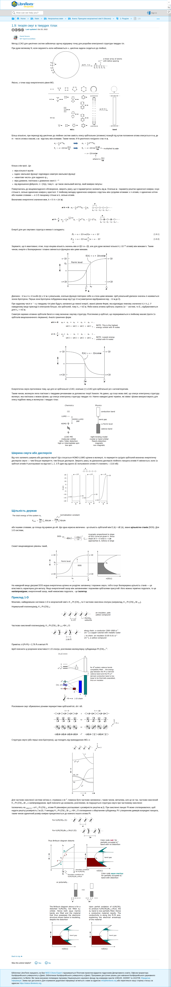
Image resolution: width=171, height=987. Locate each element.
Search (14, 13)
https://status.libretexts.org (30, 983)
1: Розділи (122, 19)
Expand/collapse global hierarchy (14, 18)
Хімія (35, 19)
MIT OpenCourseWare (27, 39)
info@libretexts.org (109, 981)
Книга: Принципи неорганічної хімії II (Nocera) (89, 19)
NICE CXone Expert (53, 973)
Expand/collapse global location (158, 18)
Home (21, 19)
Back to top (16, 956)
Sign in (154, 13)
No (49, 963)
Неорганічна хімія (54, 19)
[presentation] (26, 166)
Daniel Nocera (25, 36)
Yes (39, 963)
